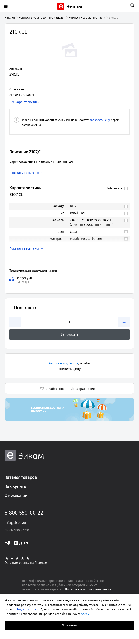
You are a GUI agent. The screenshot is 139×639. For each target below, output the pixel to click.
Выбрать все (117, 188)
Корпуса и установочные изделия (42, 17)
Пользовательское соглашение (88, 589)
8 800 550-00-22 (24, 513)
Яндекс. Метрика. (28, 609)
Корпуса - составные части (86, 17)
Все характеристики (24, 102)
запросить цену (100, 120)
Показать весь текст (24, 173)
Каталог (10, 17)
